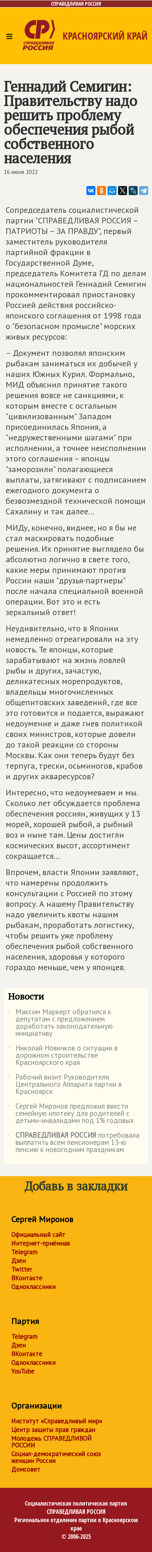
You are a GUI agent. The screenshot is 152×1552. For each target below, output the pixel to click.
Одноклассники (33, 1286)
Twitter (21, 1269)
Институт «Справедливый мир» (56, 1421)
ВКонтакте (26, 1278)
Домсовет (25, 1469)
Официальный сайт (38, 1234)
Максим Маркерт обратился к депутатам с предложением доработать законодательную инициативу (60, 1023)
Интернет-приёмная (40, 1243)
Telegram (24, 1252)
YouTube (22, 1371)
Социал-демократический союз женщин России (56, 1457)
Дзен (18, 1260)
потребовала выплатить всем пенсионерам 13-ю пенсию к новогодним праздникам (74, 1143)
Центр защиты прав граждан (53, 1429)
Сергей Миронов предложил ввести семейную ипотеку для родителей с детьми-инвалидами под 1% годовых (71, 1114)
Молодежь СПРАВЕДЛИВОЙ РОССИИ (51, 1442)
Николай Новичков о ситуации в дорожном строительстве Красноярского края (63, 1055)
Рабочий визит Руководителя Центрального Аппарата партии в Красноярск (65, 1085)
